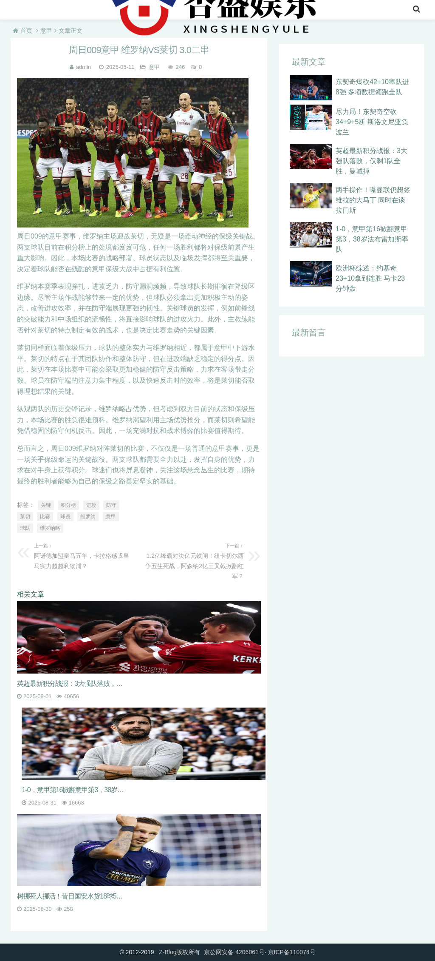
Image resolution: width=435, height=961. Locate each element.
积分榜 (68, 505)
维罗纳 (88, 517)
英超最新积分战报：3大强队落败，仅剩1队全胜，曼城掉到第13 (71, 683)
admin (83, 67)
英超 (72, 10)
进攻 (91, 505)
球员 (65, 517)
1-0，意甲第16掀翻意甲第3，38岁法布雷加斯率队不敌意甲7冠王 (76, 789)
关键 (46, 505)
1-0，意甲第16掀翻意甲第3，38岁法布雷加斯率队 (372, 239)
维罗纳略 (50, 528)
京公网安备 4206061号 (234, 952)
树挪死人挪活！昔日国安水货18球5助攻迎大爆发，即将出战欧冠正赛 (71, 896)
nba (46, 10)
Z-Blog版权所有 (179, 952)
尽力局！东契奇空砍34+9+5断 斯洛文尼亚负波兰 (372, 122)
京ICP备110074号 (292, 952)
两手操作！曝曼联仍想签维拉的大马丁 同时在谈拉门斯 (373, 200)
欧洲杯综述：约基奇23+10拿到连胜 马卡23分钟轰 (370, 278)
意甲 (99, 10)
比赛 (45, 517)
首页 (20, 10)
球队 (25, 528)
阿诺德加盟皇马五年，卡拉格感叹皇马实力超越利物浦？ (84, 554)
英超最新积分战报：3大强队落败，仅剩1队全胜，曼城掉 (371, 161)
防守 (111, 505)
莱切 (25, 517)
